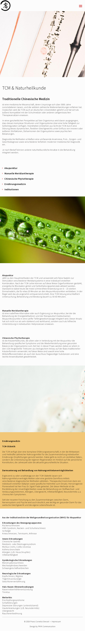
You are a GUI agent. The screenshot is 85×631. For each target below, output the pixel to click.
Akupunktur (10, 168)
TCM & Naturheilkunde (24, 88)
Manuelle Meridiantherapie (19, 173)
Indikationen (11, 189)
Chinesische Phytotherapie (19, 178)
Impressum (56, 621)
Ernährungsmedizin (15, 184)
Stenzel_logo (8, 5)
